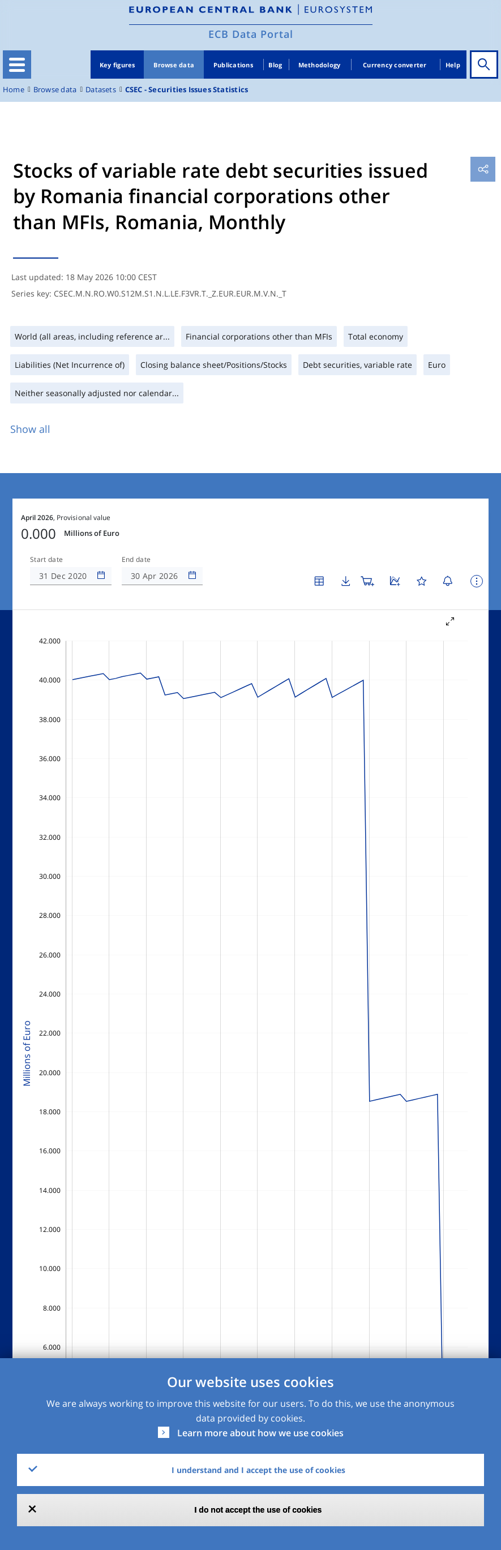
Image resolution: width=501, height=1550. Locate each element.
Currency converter (395, 65)
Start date (46, 559)
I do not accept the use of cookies (258, 1509)
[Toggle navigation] (17, 64)
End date (136, 559)
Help (453, 65)
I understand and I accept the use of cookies (258, 1470)
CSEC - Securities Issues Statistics (186, 90)
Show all (30, 429)
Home (13, 90)
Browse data (173, 65)
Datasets (100, 90)
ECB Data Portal (250, 34)
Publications (233, 65)
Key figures (117, 65)
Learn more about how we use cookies (260, 1433)
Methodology (319, 65)
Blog (275, 65)
